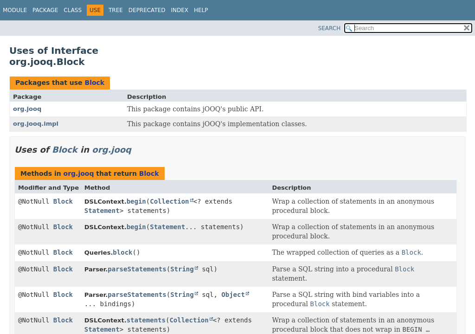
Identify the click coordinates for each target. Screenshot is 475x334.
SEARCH (329, 28)
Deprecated (147, 10)
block (122, 252)
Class (73, 10)
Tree (116, 10)
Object (233, 294)
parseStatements (137, 269)
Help (201, 10)
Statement (102, 210)
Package (45, 10)
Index (180, 10)
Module (15, 10)
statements (146, 320)
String (182, 269)
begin (136, 201)
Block (94, 82)
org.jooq (27, 108)
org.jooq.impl (35, 123)
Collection (169, 201)
